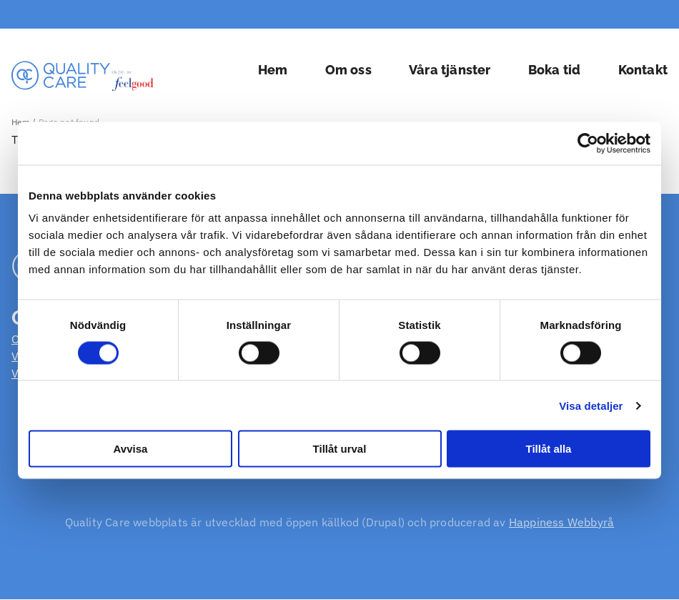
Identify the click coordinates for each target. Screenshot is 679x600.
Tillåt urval (340, 449)
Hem (273, 69)
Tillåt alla (549, 449)
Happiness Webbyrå (561, 522)
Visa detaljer (591, 405)
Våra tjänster (450, 69)
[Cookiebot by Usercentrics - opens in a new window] (587, 143)
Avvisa (131, 449)
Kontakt (643, 69)
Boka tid (554, 69)
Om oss (348, 69)
